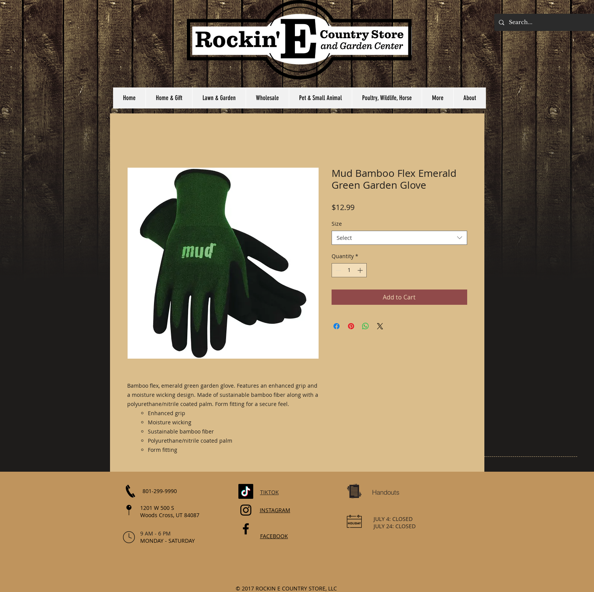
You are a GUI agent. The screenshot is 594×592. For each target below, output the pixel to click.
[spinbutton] (349, 270)
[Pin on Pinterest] (351, 326)
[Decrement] (337, 270)
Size (337, 223)
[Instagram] (245, 510)
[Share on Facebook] (336, 326)
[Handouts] (386, 492)
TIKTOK (269, 492)
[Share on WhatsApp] (365, 326)
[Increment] (361, 270)
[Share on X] (380, 326)
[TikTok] (245, 491)
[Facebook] (245, 528)
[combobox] (399, 238)
